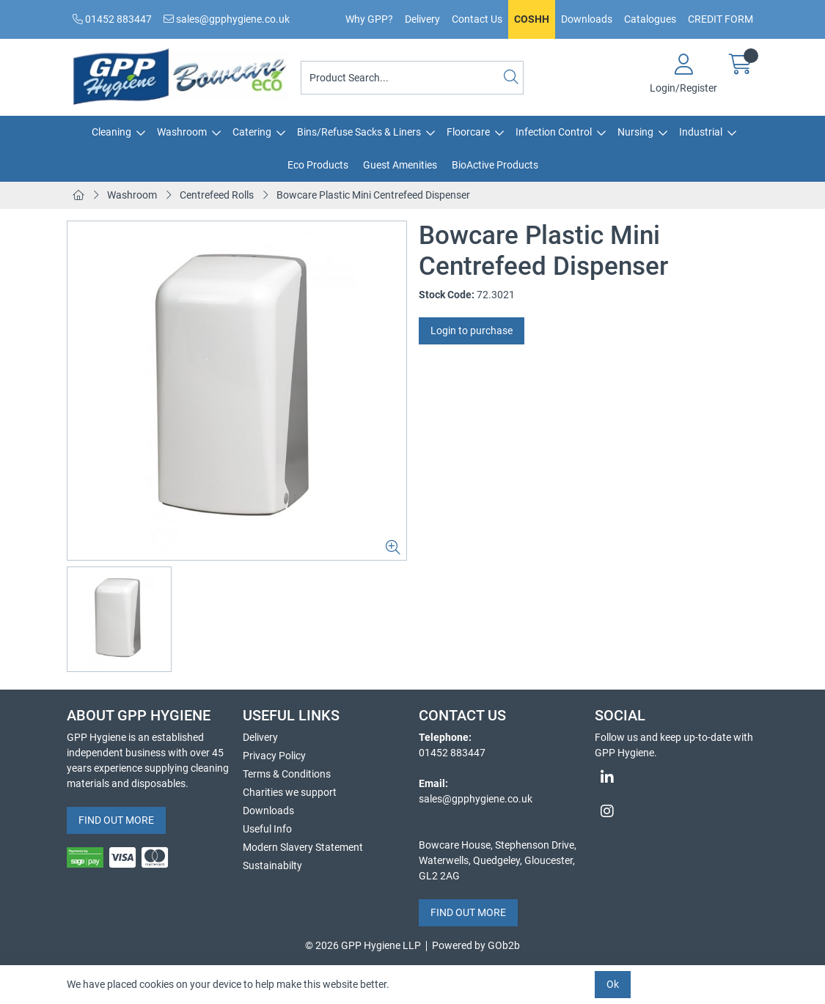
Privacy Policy (274, 755)
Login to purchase (471, 330)
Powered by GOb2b (476, 945)
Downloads (586, 19)
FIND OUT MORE (116, 820)
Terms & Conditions (287, 774)
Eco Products (317, 165)
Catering (251, 132)
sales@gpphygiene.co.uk (227, 19)
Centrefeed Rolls (217, 195)
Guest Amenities (400, 165)
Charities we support (290, 792)
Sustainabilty (272, 865)
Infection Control (554, 132)
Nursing (635, 132)
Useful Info (267, 829)
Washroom (182, 132)
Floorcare (468, 132)
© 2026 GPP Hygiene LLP (363, 945)
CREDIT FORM (720, 19)
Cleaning (111, 132)
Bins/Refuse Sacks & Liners (359, 132)
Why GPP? (369, 19)
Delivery (422, 19)
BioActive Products (495, 165)
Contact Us (477, 19)
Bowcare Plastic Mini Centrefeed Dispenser (373, 195)
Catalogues (650, 19)
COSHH (531, 19)
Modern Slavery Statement (303, 847)
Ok (612, 984)
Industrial (700, 132)
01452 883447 (112, 19)
